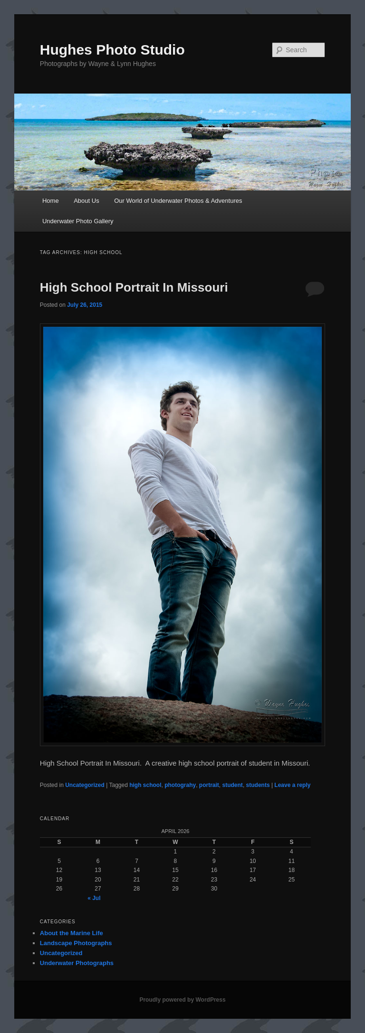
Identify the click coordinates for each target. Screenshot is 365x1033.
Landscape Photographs (76, 943)
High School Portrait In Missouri (134, 287)
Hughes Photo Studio (112, 49)
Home (50, 200)
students (258, 785)
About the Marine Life (71, 933)
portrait (209, 785)
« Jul (93, 898)
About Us (86, 200)
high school (145, 785)
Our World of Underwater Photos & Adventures (178, 200)
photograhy (180, 785)
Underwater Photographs (77, 963)
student (232, 785)
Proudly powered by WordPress (182, 999)
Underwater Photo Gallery (78, 221)
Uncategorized (85, 785)
